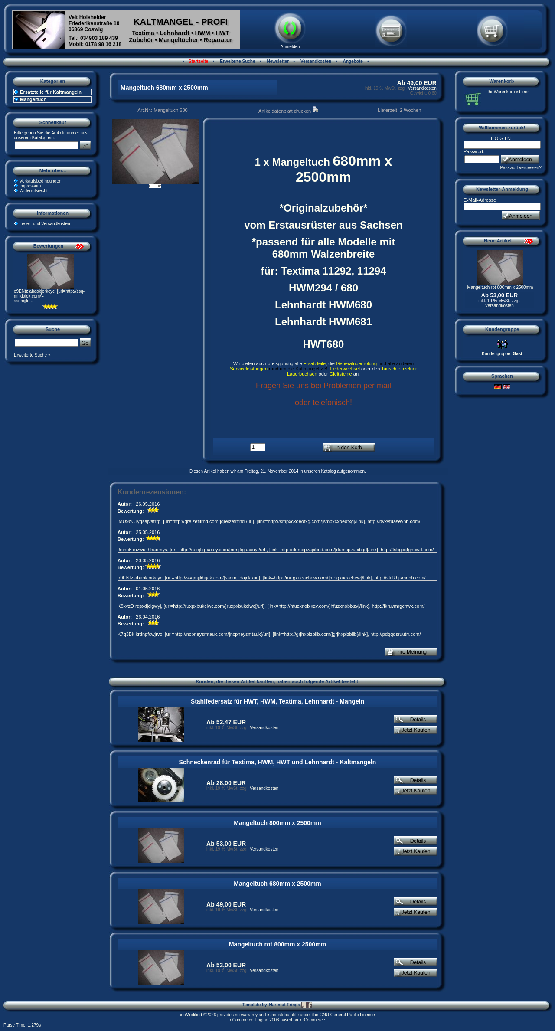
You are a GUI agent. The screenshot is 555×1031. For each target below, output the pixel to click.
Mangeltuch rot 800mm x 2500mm (277, 944)
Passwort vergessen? (521, 167)
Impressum (30, 185)
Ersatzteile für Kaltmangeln (51, 92)
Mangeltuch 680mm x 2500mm (277, 883)
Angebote (352, 61)
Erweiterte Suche (237, 61)
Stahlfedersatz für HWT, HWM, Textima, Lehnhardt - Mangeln (277, 701)
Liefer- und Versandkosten (45, 223)
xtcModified (191, 1014)
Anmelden (290, 46)
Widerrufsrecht (34, 190)
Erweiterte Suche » (32, 355)
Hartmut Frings (290, 1005)
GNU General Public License (347, 1014)
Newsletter (277, 61)
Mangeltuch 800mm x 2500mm (277, 822)
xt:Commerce (312, 1020)
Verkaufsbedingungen (41, 181)
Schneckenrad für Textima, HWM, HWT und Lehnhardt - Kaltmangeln (277, 762)
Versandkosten (315, 61)
